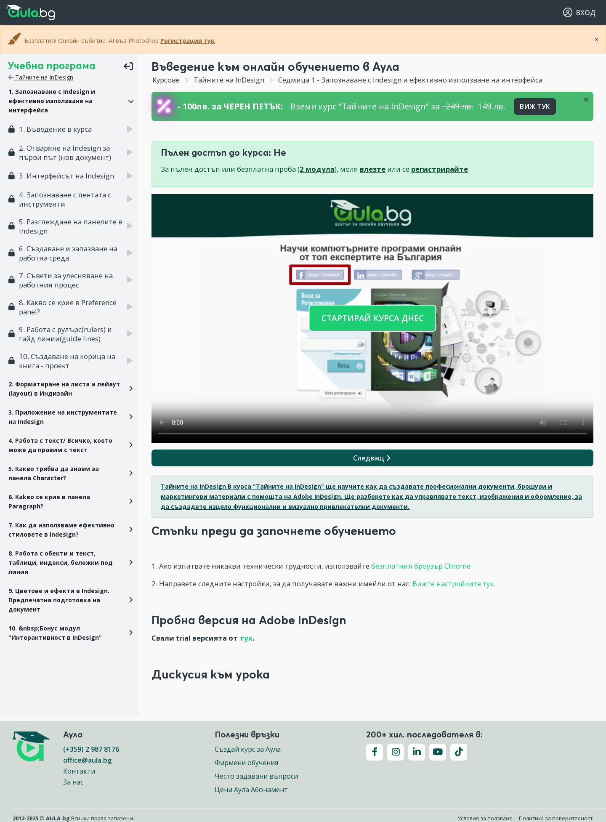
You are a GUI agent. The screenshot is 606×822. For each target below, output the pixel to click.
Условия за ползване (485, 818)
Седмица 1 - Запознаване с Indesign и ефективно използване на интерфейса (409, 80)
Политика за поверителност (556, 818)
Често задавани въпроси (256, 776)
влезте (372, 169)
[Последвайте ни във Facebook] (374, 752)
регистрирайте (439, 169)
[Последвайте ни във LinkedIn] (416, 752)
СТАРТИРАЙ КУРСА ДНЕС (373, 318)
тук (245, 638)
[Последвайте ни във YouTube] (437, 752)
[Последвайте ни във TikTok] (458, 752)
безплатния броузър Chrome (420, 566)
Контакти (79, 771)
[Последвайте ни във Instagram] (395, 752)
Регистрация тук (187, 41)
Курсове (166, 80)
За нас (73, 782)
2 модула (317, 169)
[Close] (586, 99)
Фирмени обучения (246, 762)
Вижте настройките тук (453, 583)
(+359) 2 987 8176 (91, 749)
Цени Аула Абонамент (251, 789)
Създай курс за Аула (248, 749)
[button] (69, 101)
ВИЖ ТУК (535, 106)
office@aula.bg (87, 760)
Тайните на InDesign (40, 77)
